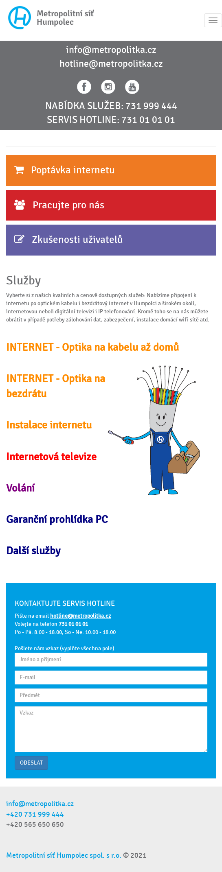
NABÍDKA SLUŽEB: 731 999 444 (111, 106)
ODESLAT (31, 762)
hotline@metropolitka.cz (111, 64)
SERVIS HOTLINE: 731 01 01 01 (111, 120)
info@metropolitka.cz (111, 50)
